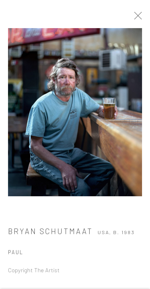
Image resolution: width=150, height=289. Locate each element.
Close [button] (139, 18)
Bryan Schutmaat (50, 232)
